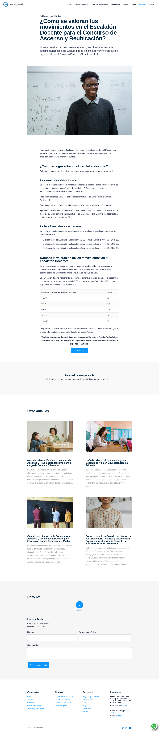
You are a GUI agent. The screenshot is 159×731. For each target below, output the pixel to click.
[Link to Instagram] (126, 728)
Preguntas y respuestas (91, 697)
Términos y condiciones (35, 709)
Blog (84, 706)
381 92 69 (119, 716)
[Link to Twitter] (122, 728)
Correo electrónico (88, 632)
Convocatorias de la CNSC (64, 697)
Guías (85, 703)
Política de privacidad (34, 706)
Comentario (33, 645)
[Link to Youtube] (130, 728)
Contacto (30, 703)
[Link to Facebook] (119, 728)
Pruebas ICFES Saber (63, 703)
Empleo (85, 712)
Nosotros (30, 697)
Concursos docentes (62, 700)
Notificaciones (88, 700)
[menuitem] (68, 4)
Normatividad (87, 709)
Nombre (31, 632)
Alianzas (30, 700)
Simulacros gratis (61, 706)
